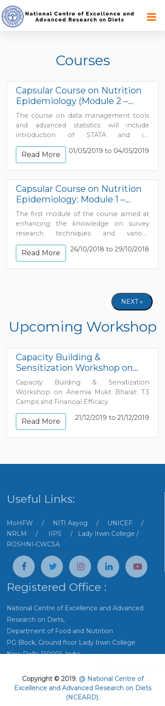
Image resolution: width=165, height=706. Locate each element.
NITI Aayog (70, 538)
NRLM (17, 548)
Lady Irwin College (106, 548)
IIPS (55, 548)
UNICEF (119, 538)
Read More (41, 154)
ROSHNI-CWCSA (33, 559)
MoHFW (20, 538)
